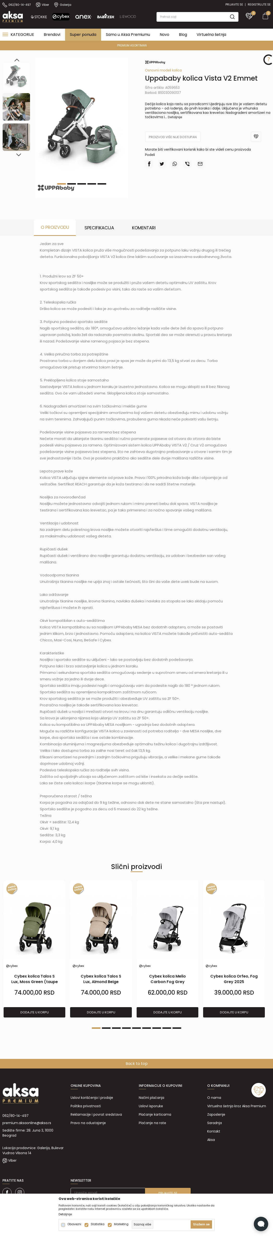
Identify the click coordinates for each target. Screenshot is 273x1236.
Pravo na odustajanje (88, 1122)
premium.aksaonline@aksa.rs (26, 1122)
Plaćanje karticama (155, 1114)
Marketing (121, 1224)
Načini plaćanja (151, 1097)
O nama (214, 1097)
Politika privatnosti (86, 1106)
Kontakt (213, 1131)
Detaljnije (175, 117)
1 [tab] (96, 1028)
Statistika (97, 1224)
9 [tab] (177, 1028)
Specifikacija (99, 228)
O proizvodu (55, 227)
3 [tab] (81, 184)
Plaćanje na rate (152, 1122)
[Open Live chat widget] (261, 1224)
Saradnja (214, 1122)
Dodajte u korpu (34, 1012)
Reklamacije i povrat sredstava (96, 1114)
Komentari (144, 228)
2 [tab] (106, 1028)
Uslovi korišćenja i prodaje (92, 1097)
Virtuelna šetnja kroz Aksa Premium (236, 1106)
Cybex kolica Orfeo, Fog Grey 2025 (234, 979)
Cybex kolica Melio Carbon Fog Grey (167, 979)
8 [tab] (167, 1028)
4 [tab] (91, 184)
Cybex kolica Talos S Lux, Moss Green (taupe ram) (34, 981)
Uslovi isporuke (151, 1106)
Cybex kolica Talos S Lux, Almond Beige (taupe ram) (101, 981)
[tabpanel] (34, 949)
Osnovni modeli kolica (163, 70)
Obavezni (74, 1224)
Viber (12, 1160)
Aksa (211, 1139)
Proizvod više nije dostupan (173, 137)
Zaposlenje (216, 1114)
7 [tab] (156, 1028)
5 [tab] (101, 184)
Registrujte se (259, 4)
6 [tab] (146, 1028)
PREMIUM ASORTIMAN (136, 45)
